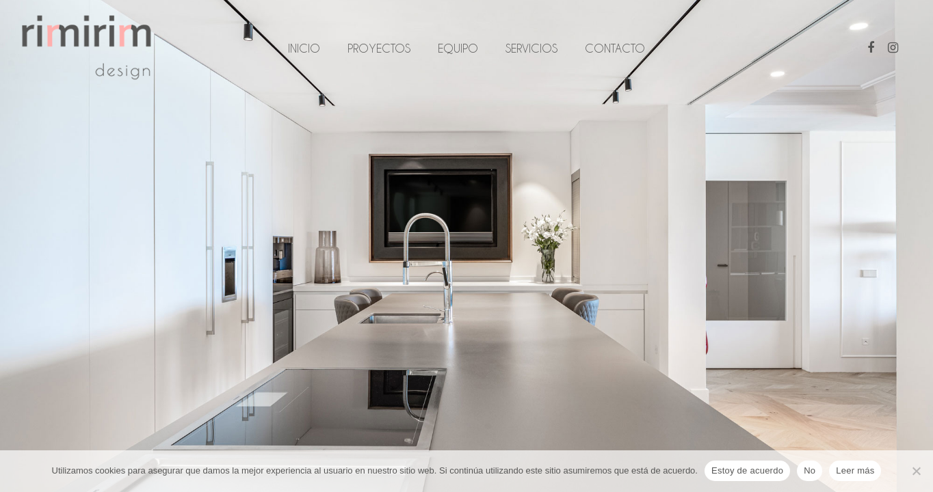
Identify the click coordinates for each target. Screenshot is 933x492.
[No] (916, 471)
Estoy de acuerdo (747, 470)
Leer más (855, 470)
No (809, 470)
